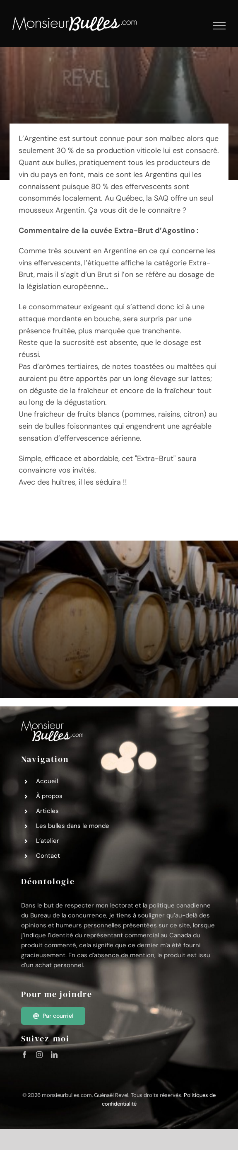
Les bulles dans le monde (72, 826)
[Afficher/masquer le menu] (219, 25)
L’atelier (47, 841)
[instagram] (39, 1054)
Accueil (47, 781)
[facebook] (24, 1054)
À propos (49, 796)
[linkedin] (54, 1054)
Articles (47, 811)
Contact (48, 856)
